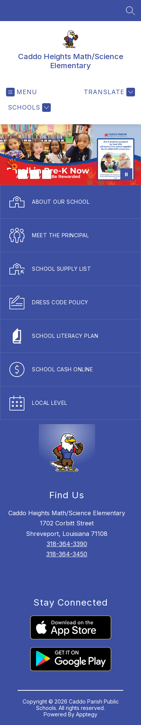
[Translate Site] (108, 92)
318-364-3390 (67, 544)
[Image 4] (46, 174)
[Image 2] (22, 174)
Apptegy (86, 714)
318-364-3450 (66, 554)
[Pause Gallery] (126, 174)
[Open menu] (21, 92)
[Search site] (130, 10)
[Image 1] (10, 174)
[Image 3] (34, 174)
